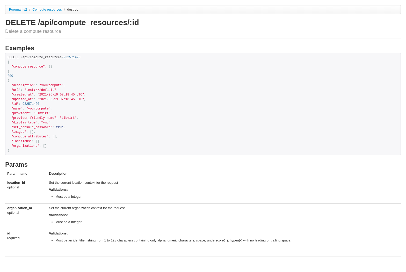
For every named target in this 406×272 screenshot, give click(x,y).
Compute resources (47, 9)
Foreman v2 (18, 9)
